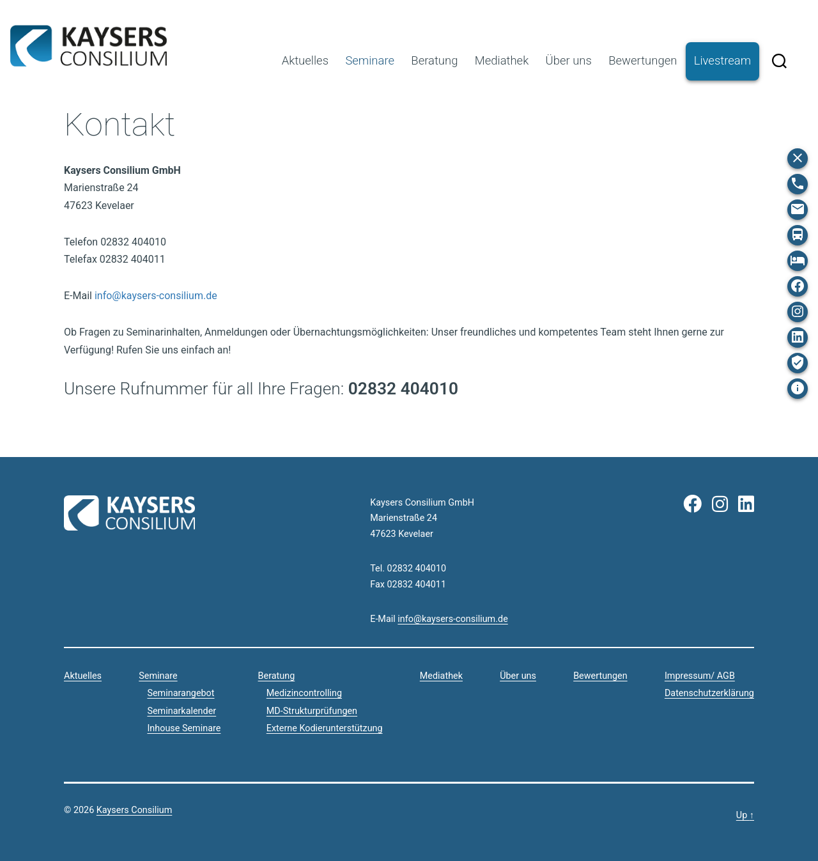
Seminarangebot (180, 693)
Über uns (569, 61)
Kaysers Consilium (88, 46)
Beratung (434, 61)
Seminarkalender (181, 711)
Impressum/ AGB (700, 676)
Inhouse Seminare (183, 728)
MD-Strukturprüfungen (311, 711)
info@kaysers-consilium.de (156, 296)
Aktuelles (305, 61)
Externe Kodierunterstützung (324, 728)
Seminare (369, 61)
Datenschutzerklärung (709, 693)
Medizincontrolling (304, 693)
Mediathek (502, 61)
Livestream (722, 61)
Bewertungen (642, 61)
